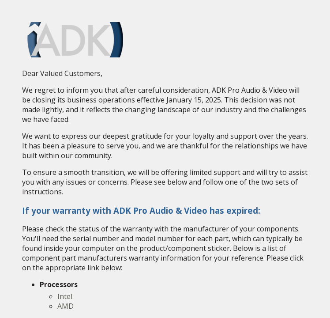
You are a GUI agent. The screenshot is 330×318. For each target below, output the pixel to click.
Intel (64, 296)
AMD (65, 306)
